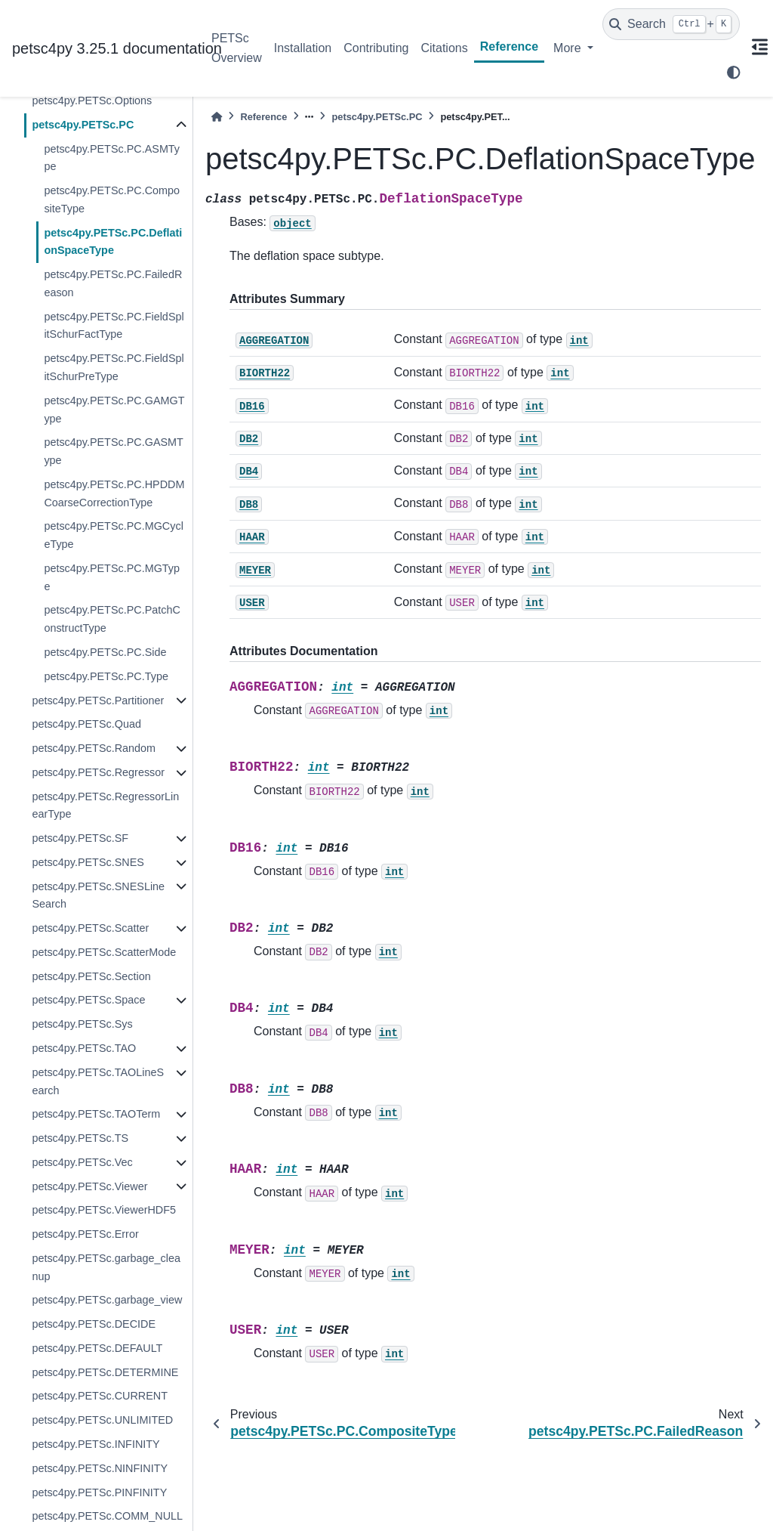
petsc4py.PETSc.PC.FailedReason (113, 283)
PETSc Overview (236, 48)
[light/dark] (734, 72)
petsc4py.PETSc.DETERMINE (105, 1372)
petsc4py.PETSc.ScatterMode (104, 952)
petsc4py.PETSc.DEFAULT (97, 1348)
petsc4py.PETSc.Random (94, 748)
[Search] (671, 24)
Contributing (375, 48)
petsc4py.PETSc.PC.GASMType (113, 451)
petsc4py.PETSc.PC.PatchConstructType (112, 619)
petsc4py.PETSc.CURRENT (100, 1396)
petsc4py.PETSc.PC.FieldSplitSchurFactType (113, 326)
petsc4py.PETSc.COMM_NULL (107, 1516)
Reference (509, 46)
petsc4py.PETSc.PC (83, 125)
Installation (303, 48)
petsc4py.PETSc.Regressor (98, 772)
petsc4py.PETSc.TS (80, 1138)
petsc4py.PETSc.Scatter (90, 928)
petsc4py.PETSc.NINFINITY (100, 1468)
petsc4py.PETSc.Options (92, 100)
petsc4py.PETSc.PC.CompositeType (112, 199)
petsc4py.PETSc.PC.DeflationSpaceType (113, 242)
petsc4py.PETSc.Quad (86, 724)
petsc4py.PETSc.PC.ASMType (112, 158)
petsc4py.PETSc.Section (91, 976)
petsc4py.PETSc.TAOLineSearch (98, 1081)
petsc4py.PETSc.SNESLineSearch (98, 895)
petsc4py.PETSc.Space (88, 1000)
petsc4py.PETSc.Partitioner (98, 700)
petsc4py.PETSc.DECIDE (94, 1324)
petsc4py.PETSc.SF (80, 838)
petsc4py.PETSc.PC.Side (105, 652)
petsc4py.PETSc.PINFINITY (99, 1492)
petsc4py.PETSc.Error (85, 1234)
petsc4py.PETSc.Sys (82, 1024)
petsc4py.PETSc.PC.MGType (112, 577)
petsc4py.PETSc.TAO (84, 1048)
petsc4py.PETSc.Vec (82, 1162)
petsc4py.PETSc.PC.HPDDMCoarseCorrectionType (114, 493)
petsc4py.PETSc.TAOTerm (96, 1114)
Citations (443, 48)
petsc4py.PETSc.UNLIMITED (102, 1420)
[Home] (216, 117)
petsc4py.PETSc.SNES (88, 862)
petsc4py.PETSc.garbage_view (107, 1300)
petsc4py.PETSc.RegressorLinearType (105, 805)
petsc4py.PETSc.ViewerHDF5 (104, 1210)
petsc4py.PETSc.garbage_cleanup (106, 1267)
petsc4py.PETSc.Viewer (89, 1186)
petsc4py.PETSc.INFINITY (95, 1444)
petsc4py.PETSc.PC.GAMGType (114, 409)
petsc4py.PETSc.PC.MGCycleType (113, 535)
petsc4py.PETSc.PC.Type (106, 676)
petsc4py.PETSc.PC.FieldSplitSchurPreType (113, 367)
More (568, 48)
